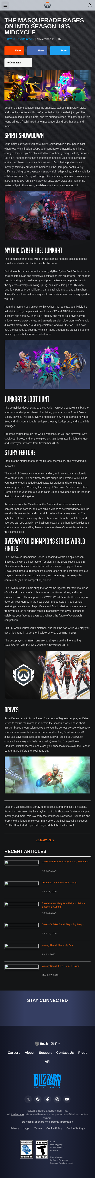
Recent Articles (25, 851)
